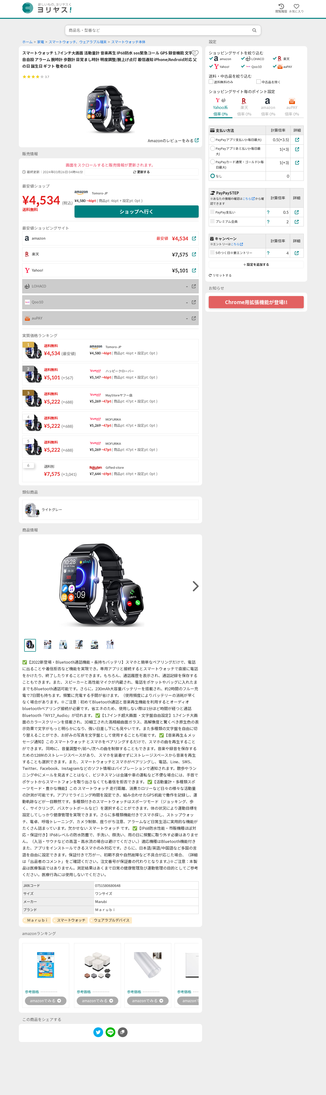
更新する (141, 172)
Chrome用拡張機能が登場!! (256, 302)
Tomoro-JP (100, 193)
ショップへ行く (137, 211)
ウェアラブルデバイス (112, 920)
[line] (110, 1033)
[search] (254, 30)
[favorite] (195, 53)
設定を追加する (256, 264)
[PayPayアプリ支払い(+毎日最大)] (297, 139)
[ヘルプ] (268, 212)
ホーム (27, 42)
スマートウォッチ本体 (128, 42)
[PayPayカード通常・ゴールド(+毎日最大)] (297, 162)
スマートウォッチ (71, 920)
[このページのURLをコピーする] (123, 1032)
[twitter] (98, 1033)
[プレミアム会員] (297, 221)
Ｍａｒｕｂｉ (37, 920)
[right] (195, 586)
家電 (40, 42)
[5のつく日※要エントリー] (297, 253)
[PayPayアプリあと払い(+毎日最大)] (297, 149)
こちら (248, 199)
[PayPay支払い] (297, 212)
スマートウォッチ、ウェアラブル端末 (78, 42)
